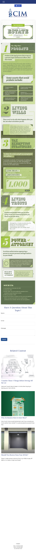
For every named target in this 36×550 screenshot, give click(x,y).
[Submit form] (4, 339)
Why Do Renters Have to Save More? (14, 418)
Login (18, 5)
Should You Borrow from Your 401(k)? (14, 455)
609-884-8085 (19, 546)
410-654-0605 (20, 547)
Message (3, 328)
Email (2, 320)
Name (2, 313)
